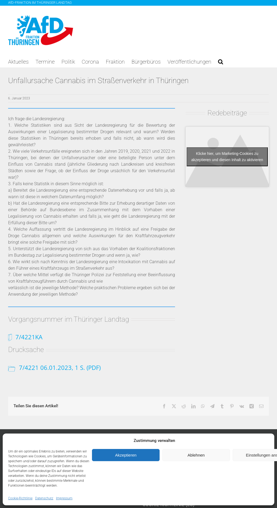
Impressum (64, 498)
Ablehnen (196, 455)
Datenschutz (44, 498)
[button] (220, 61)
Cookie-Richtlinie (20, 498)
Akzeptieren (125, 455)
